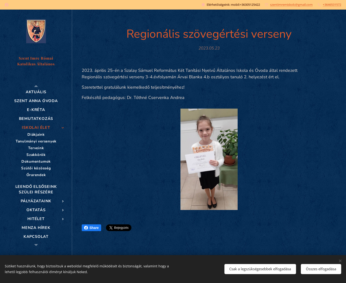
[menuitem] (36, 92)
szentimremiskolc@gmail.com (291, 4)
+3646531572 (332, 4)
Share (91, 228)
